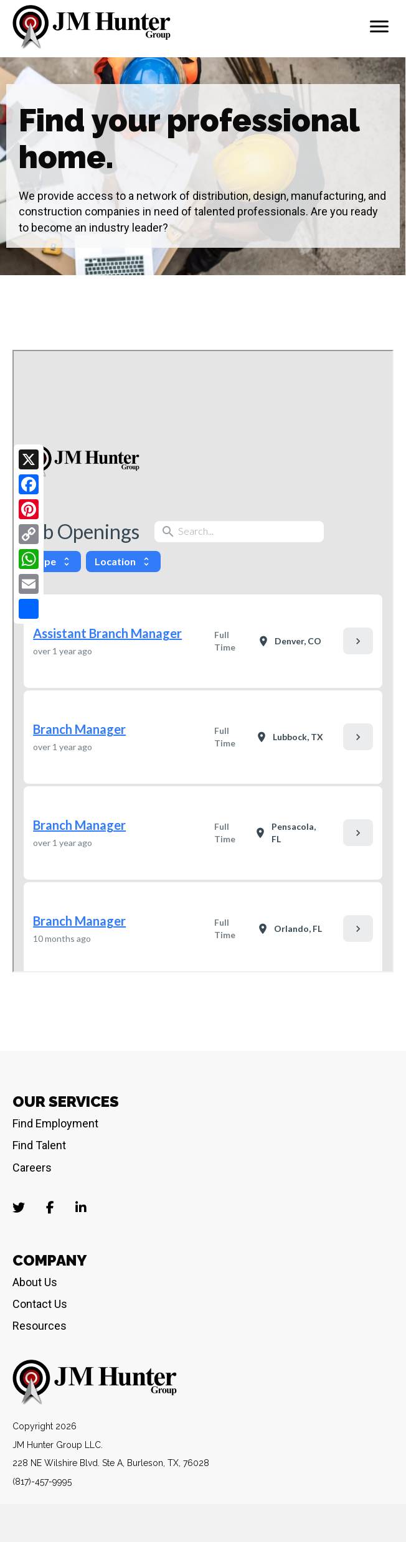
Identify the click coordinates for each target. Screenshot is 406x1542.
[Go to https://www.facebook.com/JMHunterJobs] (50, 1208)
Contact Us (39, 1303)
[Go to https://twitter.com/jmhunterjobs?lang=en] (18, 1208)
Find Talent (39, 1145)
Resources (39, 1325)
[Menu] (379, 26)
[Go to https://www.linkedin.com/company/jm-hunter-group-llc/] (81, 1208)
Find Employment (55, 1123)
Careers (32, 1167)
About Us (34, 1282)
